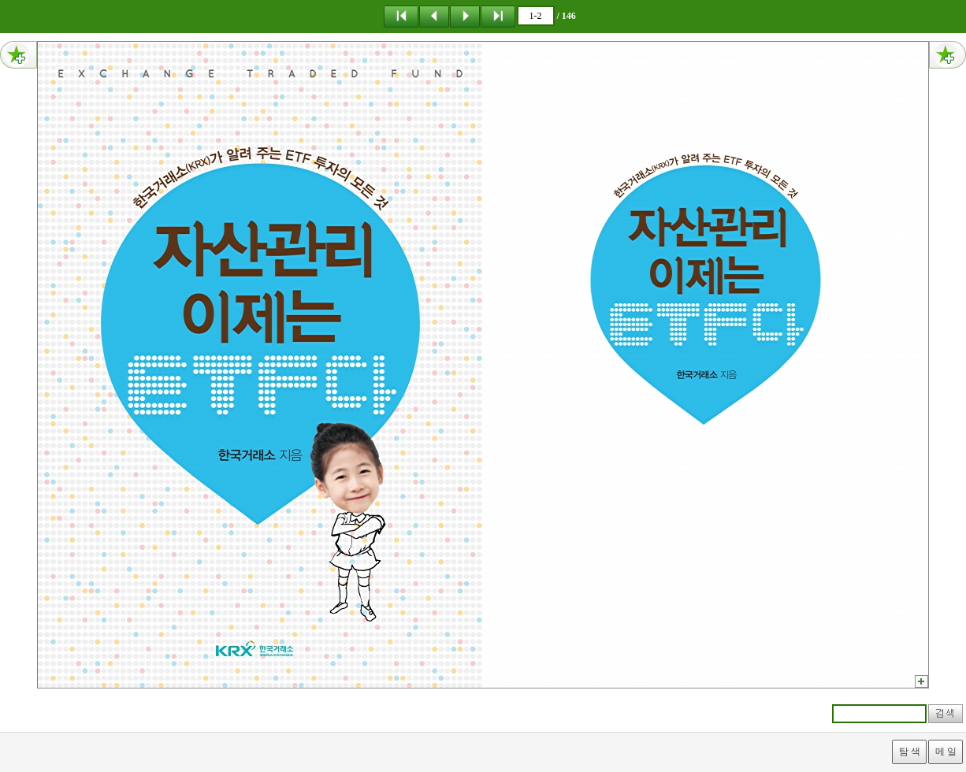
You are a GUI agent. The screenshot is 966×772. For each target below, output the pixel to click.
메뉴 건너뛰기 (0, 0)
